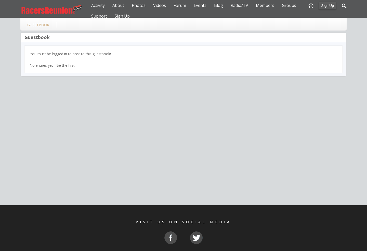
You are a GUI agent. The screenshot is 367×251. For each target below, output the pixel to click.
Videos (159, 5)
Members (265, 5)
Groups (289, 5)
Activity (98, 5)
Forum (180, 5)
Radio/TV (239, 5)
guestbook (38, 24)
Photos (139, 5)
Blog (218, 5)
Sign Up (327, 6)
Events (200, 5)
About (118, 5)
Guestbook (37, 37)
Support (99, 16)
